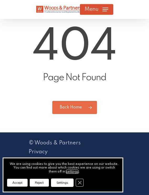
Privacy (38, 152)
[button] (96, 9)
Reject (39, 183)
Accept (17, 183)
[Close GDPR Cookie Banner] (80, 183)
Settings (62, 183)
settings (72, 171)
